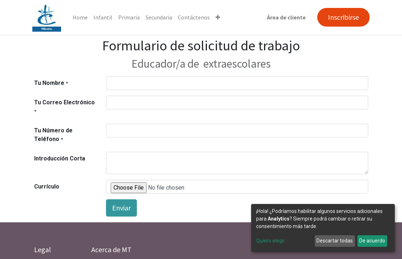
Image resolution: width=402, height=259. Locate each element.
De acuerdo (372, 241)
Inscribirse (342, 17)
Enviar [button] (121, 207)
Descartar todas (334, 241)
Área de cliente (284, 17)
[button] (219, 17)
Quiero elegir (270, 241)
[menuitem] (81, 17)
